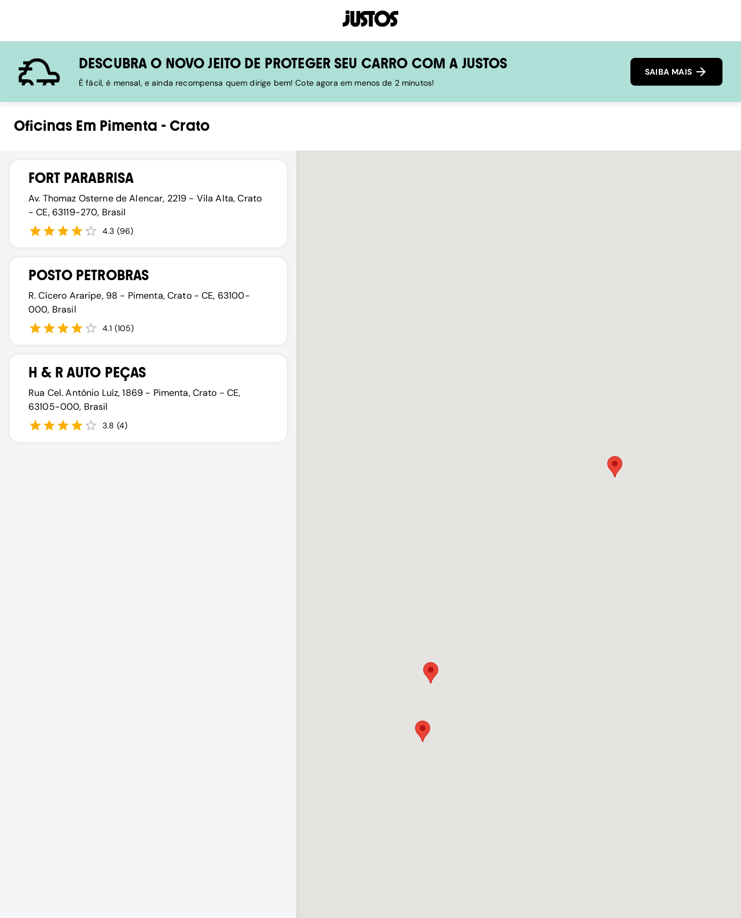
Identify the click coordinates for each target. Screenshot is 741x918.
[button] (614, 467)
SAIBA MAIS (676, 71)
